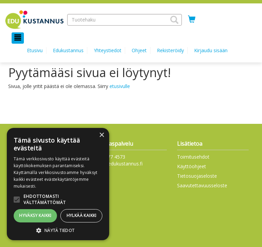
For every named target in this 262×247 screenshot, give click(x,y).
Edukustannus (68, 50)
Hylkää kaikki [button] (82, 215)
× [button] (101, 135)
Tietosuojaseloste (197, 176)
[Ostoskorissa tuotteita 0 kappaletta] (191, 19)
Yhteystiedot (107, 50)
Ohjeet (139, 50)
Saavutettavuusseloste (202, 185)
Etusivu (35, 50)
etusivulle (120, 86)
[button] (174, 20)
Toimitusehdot (193, 157)
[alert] (58, 184)
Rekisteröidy (170, 50)
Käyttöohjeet (191, 166)
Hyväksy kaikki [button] (35, 215)
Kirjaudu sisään (211, 50)
